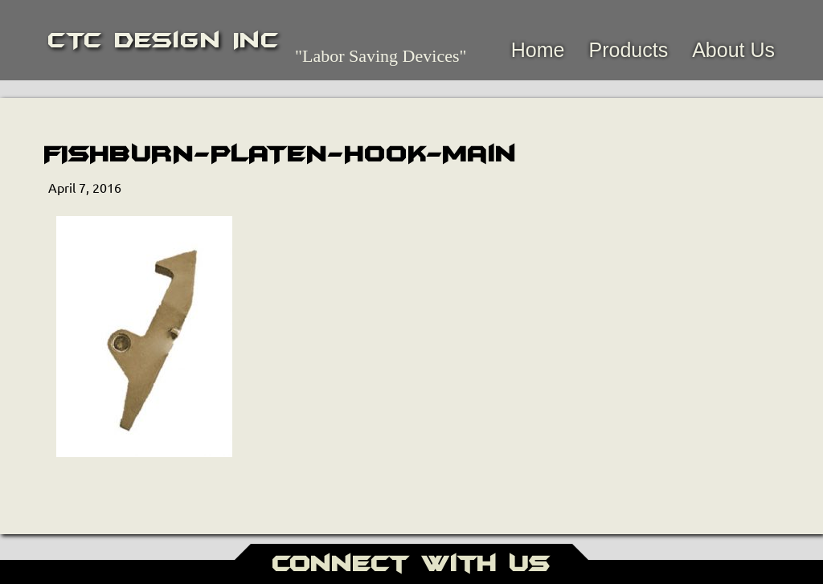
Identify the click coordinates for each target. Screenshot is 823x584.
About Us (733, 50)
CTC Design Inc (163, 40)
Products (628, 50)
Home (538, 50)
